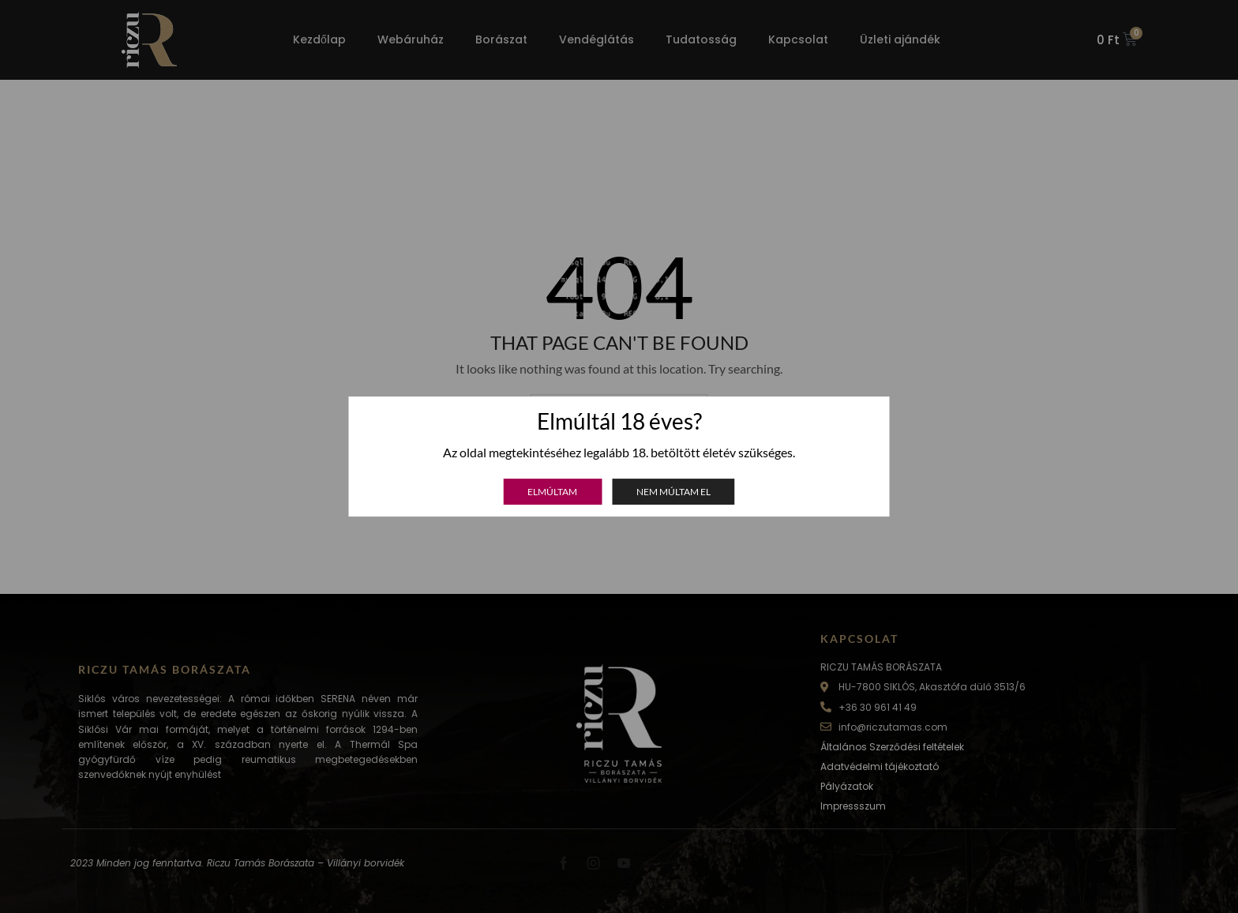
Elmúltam (552, 492)
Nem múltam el (673, 492)
